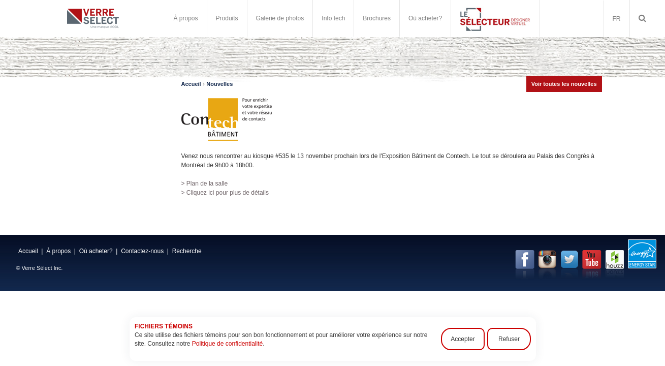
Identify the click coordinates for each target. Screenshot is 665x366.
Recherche (187, 251)
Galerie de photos (280, 18)
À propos (186, 18)
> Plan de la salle (204, 183)
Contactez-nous (142, 251)
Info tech (333, 18)
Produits (227, 18)
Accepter (462, 339)
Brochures (377, 18)
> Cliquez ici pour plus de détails (225, 192)
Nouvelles (219, 84)
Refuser (508, 339)
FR (617, 18)
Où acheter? (425, 18)
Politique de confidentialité (227, 343)
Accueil (191, 84)
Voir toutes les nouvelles (564, 84)
